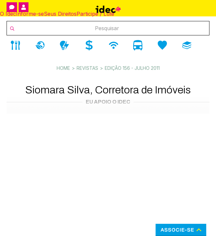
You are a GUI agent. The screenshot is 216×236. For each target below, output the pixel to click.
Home (63, 68)
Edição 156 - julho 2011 (132, 68)
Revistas (87, 68)
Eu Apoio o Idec (108, 102)
